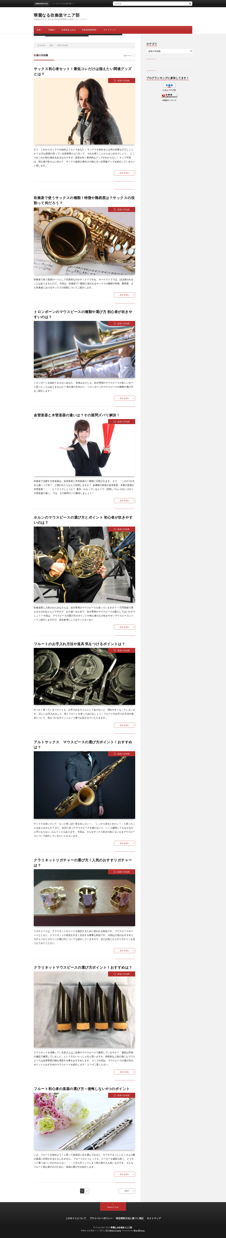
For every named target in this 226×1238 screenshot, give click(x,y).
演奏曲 (51, 30)
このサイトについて (75, 1218)
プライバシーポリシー (101, 1218)
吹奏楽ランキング (169, 100)
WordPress (139, 1230)
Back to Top (113, 1207)
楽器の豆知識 (123, 80)
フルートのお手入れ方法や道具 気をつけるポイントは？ (79, 644)
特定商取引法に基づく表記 (130, 1218)
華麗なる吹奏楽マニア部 (57, 15)
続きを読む (124, 173)
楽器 (39, 30)
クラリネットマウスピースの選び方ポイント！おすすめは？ (83, 967)
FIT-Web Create (113, 1230)
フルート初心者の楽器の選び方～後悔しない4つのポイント (82, 1089)
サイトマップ (109, 30)
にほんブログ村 (169, 90)
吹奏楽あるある (69, 30)
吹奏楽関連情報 (89, 30)
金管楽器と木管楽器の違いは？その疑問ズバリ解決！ (77, 415)
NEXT (127, 1191)
